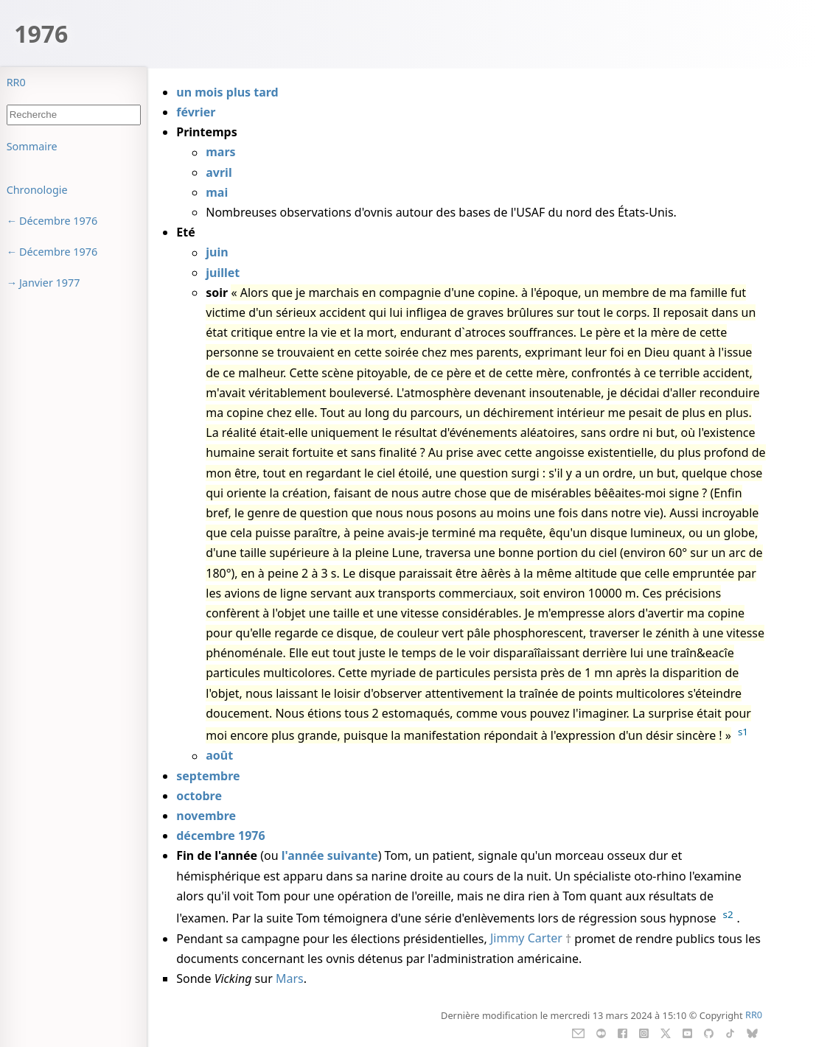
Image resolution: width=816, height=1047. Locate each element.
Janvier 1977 (49, 283)
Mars (290, 978)
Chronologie (37, 190)
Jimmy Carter (526, 939)
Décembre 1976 (58, 221)
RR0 (16, 82)
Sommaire (32, 146)
